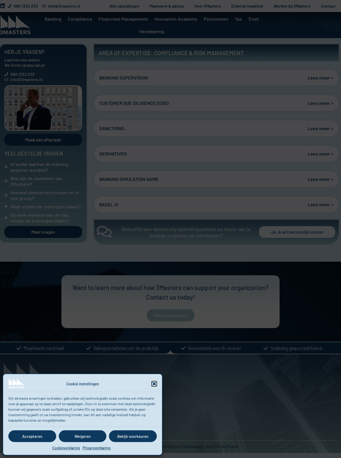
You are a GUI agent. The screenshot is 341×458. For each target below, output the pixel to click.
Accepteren (32, 436)
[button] (154, 383)
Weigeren (82, 436)
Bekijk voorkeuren (132, 436)
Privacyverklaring (97, 448)
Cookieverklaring (66, 448)
